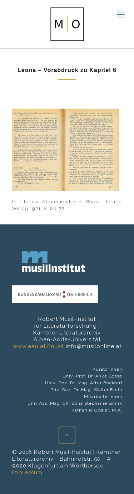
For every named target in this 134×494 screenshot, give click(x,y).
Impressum (27, 472)
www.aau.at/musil (38, 346)
